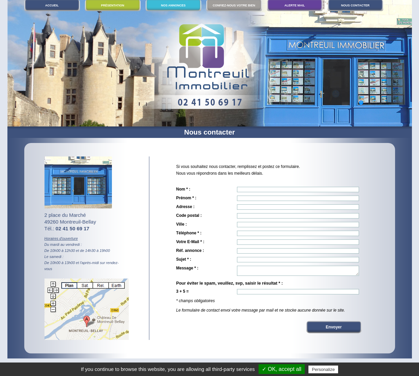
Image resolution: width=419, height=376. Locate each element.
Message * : (187, 268)
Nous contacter (355, 5)
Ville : (181, 224)
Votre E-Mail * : (190, 241)
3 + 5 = (182, 293)
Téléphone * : (189, 233)
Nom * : (183, 189)
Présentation (112, 5)
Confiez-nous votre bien (234, 5)
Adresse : (185, 206)
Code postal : (189, 215)
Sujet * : (183, 259)
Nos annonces (173, 5)
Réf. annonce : (190, 250)
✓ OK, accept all (281, 369)
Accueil (52, 5)
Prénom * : (186, 198)
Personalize (323, 369)
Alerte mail (295, 5)
